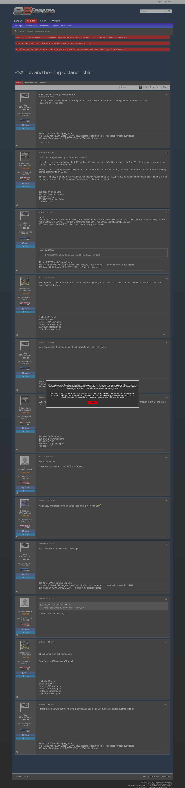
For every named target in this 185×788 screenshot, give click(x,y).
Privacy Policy (113, 389)
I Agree (92, 402)
